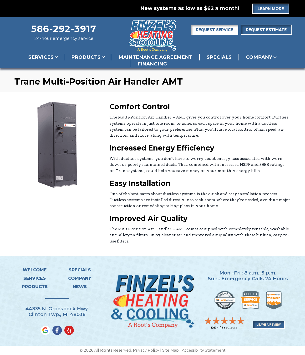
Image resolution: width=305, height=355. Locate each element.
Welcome (35, 270)
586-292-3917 (64, 28)
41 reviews (228, 327)
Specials (219, 57)
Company (259, 57)
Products (86, 57)
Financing (152, 64)
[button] (56, 57)
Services (41, 57)
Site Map (170, 350)
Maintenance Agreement (155, 57)
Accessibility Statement (204, 350)
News (80, 286)
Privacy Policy (146, 350)
